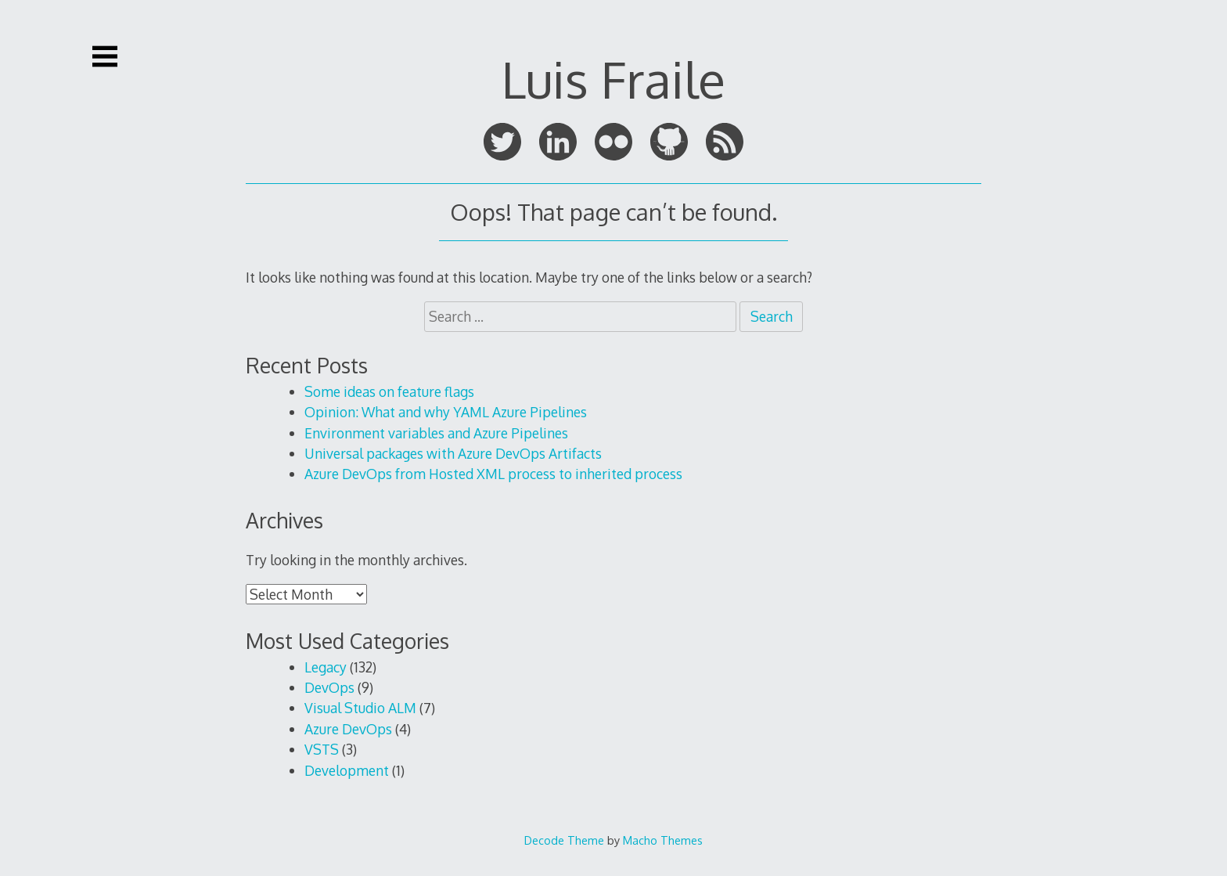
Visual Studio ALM (360, 707)
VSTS (321, 749)
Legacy (325, 667)
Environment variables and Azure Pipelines (436, 433)
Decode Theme (564, 840)
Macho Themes (663, 840)
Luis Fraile (613, 78)
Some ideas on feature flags (389, 391)
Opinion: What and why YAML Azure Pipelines (445, 411)
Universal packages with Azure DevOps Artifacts (453, 453)
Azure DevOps (348, 728)
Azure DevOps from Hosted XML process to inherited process (493, 473)
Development (346, 770)
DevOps (329, 687)
